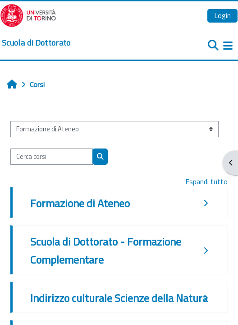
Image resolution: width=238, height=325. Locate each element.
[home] (36, 43)
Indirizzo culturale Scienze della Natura (119, 298)
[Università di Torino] (28, 14)
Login (222, 15)
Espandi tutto (206, 181)
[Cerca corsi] (51, 157)
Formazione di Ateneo (80, 203)
